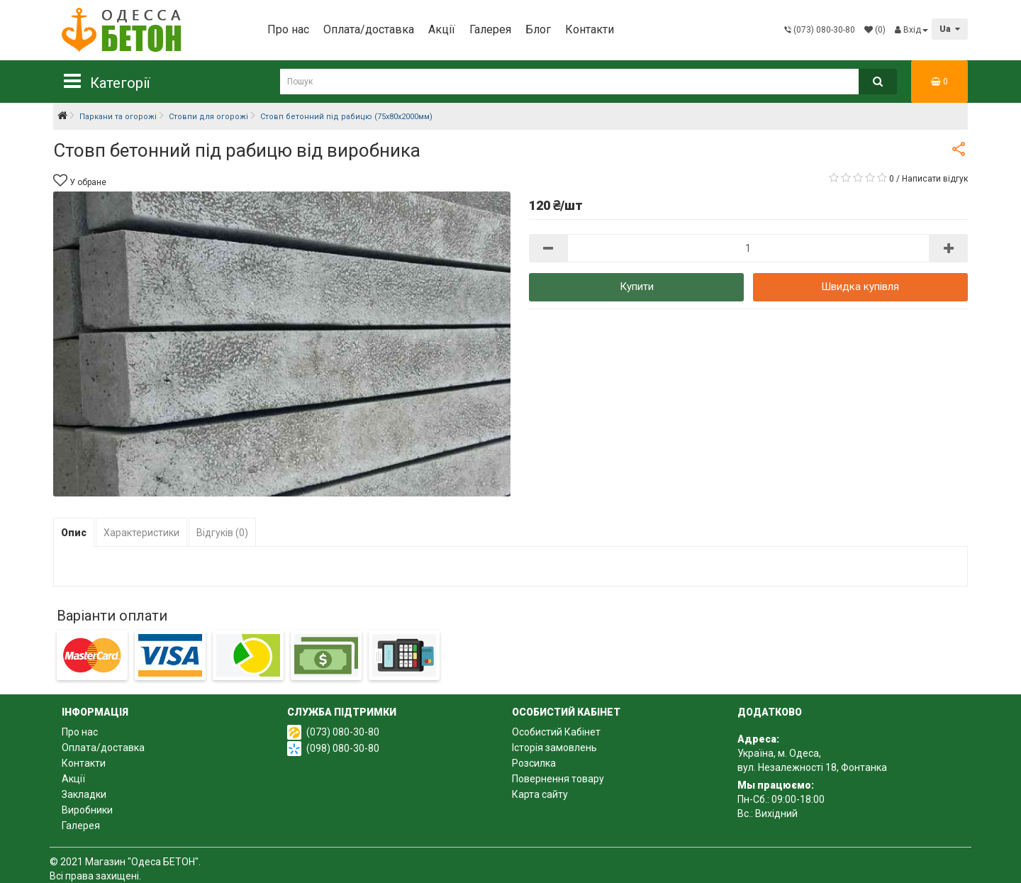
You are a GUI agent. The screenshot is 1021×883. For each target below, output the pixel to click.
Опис (74, 532)
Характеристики (141, 532)
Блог (538, 29)
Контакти (589, 29)
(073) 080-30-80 (342, 732)
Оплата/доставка (368, 29)
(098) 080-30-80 (342, 748)
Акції (441, 29)
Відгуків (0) (222, 532)
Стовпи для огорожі (208, 116)
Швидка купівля (860, 286)
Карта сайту (540, 794)
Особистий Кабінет (556, 732)
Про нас (288, 29)
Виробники (87, 810)
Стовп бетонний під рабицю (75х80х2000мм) (346, 116)
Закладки (84, 794)
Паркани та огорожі (118, 116)
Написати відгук (935, 179)
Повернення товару (558, 778)
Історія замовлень (554, 747)
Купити (637, 286)
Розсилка (534, 763)
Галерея (490, 29)
